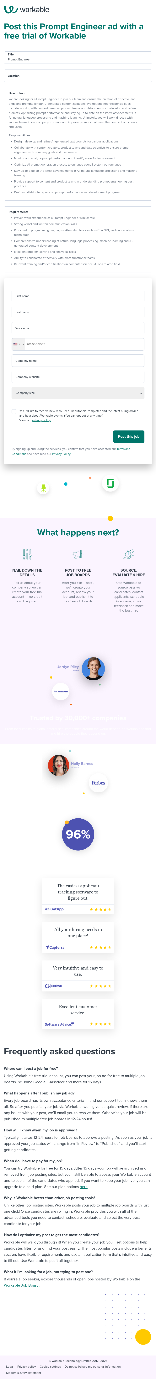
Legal (9, 1367)
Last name (22, 312)
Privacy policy (26, 1367)
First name (22, 296)
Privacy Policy (61, 454)
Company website (27, 377)
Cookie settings (50, 1367)
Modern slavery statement (23, 1373)
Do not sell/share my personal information (93, 1367)
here (84, 1187)
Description (16, 93)
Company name (26, 361)
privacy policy (41, 420)
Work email (22, 328)
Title (11, 54)
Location (13, 76)
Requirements (18, 212)
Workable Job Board (21, 1285)
